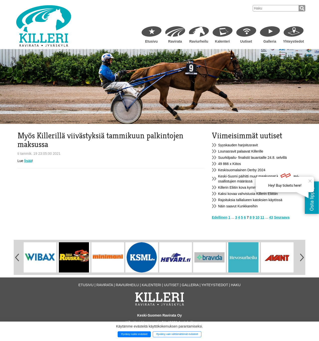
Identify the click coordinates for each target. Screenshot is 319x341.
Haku (235, 285)
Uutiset (246, 41)
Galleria (269, 41)
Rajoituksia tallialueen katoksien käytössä (250, 200)
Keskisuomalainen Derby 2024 (241, 170)
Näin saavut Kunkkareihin (238, 206)
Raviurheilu (198, 41)
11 (262, 217)
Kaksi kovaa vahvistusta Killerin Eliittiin (248, 194)
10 (257, 217)
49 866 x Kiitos (229, 164)
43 (271, 217)
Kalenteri (222, 41)
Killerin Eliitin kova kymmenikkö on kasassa (251, 187)
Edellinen (219, 217)
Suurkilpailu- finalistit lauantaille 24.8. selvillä (252, 158)
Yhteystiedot (293, 41)
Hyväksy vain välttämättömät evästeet (177, 334)
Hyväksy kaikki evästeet (134, 334)
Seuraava (281, 217)
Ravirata (175, 41)
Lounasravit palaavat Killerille (240, 151)
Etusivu (151, 41)
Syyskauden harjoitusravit (238, 145)
